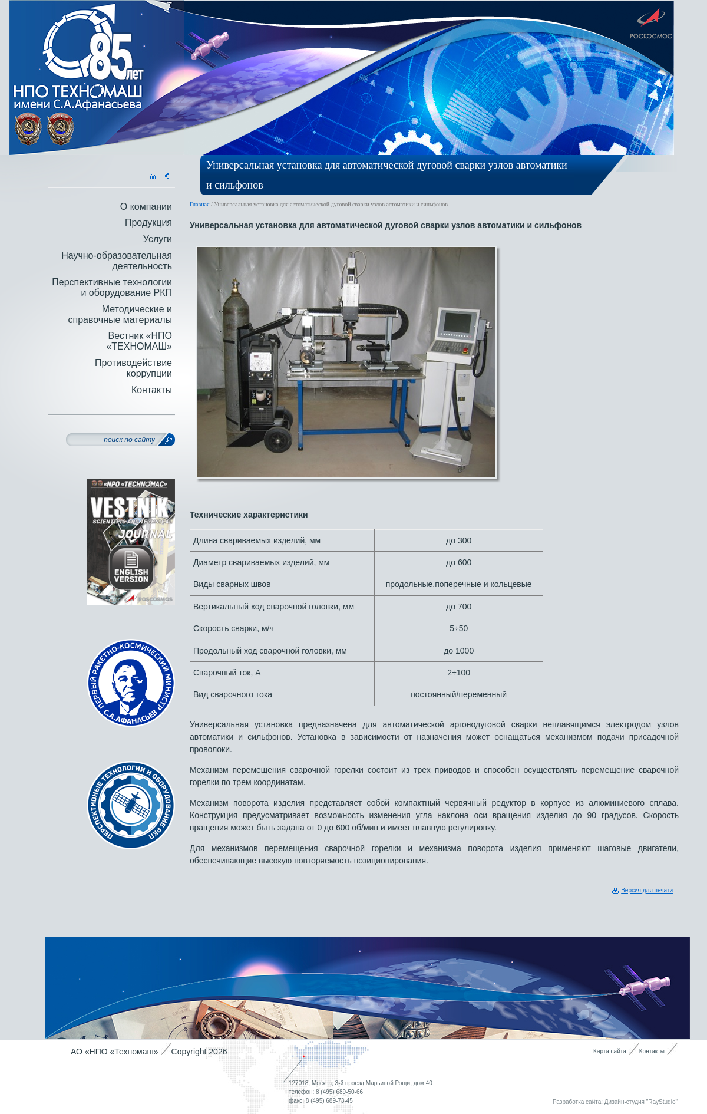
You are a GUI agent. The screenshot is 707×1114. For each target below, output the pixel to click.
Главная (200, 204)
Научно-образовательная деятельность (116, 261)
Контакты (151, 390)
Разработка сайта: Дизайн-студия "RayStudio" (615, 1102)
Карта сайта (609, 1051)
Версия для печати (647, 890)
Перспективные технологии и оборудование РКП (112, 287)
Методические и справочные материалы (120, 314)
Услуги (157, 239)
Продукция (148, 222)
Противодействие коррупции (133, 368)
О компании (146, 207)
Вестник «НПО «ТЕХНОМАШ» (139, 341)
